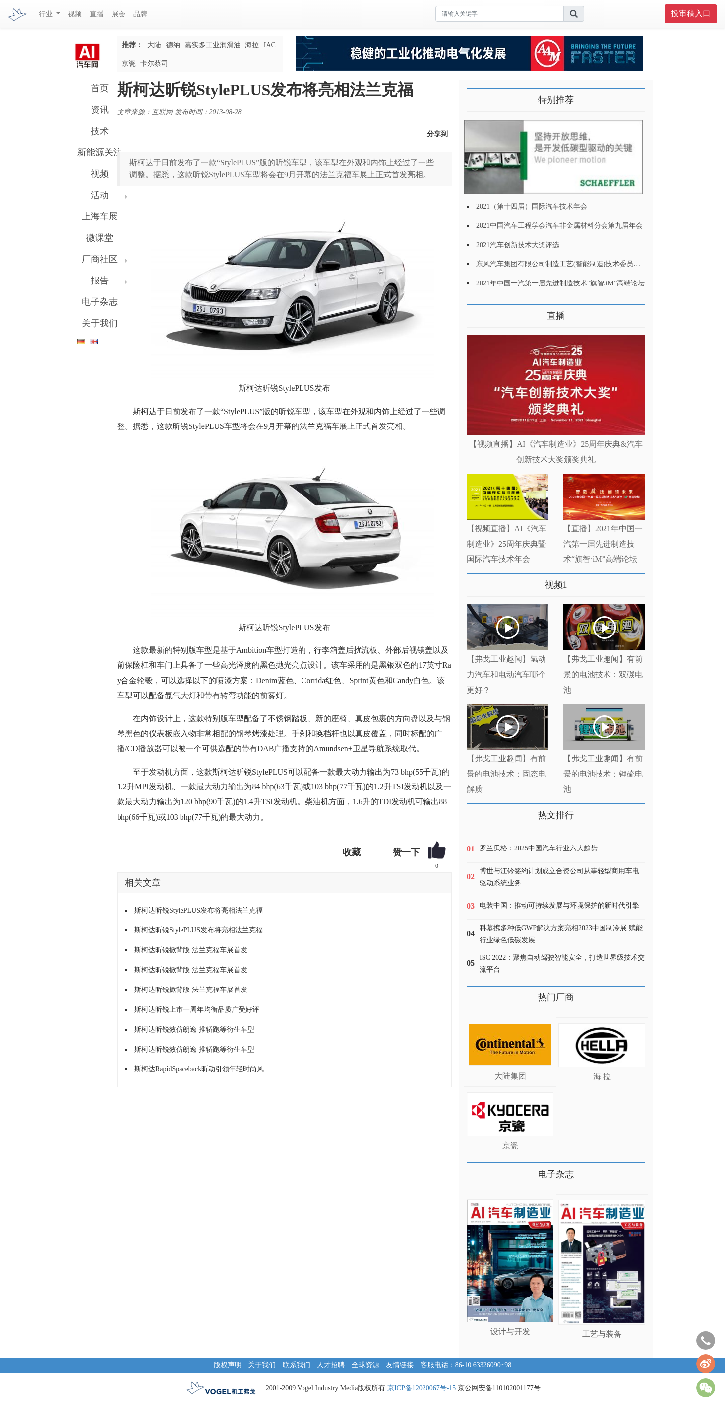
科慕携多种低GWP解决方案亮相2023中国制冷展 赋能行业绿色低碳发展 (561, 934)
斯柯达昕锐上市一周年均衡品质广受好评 (196, 1009)
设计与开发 (510, 1331)
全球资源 (365, 1365)
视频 (75, 14)
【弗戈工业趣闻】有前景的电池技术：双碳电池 (603, 674)
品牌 (140, 14)
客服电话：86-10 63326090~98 (466, 1365)
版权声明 (228, 1365)
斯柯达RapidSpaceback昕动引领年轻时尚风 (199, 1069)
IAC (270, 45)
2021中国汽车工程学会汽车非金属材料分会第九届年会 (559, 225)
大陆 (154, 45)
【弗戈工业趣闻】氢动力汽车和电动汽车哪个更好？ (506, 674)
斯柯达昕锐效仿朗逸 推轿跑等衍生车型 (194, 1029)
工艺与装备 (602, 1334)
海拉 (252, 45)
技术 (100, 131)
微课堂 (99, 238)
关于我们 (100, 323)
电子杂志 (100, 302)
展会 (118, 14)
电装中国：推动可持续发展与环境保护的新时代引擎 (559, 905)
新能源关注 (99, 152)
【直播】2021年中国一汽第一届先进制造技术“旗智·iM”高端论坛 (603, 544)
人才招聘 (331, 1365)
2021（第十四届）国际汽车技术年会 (531, 206)
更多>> (477, 312)
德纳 (173, 45)
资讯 (100, 110)
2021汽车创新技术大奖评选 (517, 245)
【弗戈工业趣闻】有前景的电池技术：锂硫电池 (603, 773)
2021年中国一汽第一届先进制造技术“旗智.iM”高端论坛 (560, 283)
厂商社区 (100, 259)
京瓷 (129, 63)
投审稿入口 (691, 13)
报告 (100, 280)
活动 (100, 195)
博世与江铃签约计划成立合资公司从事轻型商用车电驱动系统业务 (559, 877)
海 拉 (602, 1076)
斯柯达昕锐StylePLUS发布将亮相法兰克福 (198, 910)
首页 (100, 88)
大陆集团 (510, 1076)
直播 (97, 14)
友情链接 (400, 1365)
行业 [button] (47, 14)
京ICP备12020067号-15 (421, 1388)
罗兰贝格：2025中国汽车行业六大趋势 (539, 848)
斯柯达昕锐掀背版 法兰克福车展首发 (190, 950)
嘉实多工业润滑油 (213, 45)
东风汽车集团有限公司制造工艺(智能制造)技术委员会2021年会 (572, 264)
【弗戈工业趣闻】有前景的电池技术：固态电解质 (506, 773)
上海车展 (100, 216)
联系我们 (296, 1365)
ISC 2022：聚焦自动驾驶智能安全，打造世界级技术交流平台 (562, 963)
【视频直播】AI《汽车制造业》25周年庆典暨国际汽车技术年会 (506, 544)
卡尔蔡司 (154, 63)
